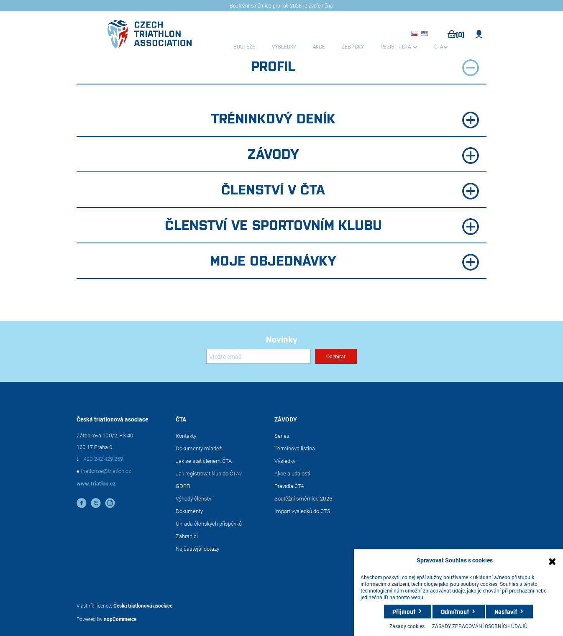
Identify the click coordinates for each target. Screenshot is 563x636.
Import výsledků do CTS (302, 511)
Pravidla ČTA (289, 486)
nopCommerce (120, 619)
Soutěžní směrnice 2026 (303, 498)
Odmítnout (455, 611)
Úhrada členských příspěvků (209, 523)
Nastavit (505, 611)
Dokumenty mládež (199, 448)
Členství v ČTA (350, 189)
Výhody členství (194, 498)
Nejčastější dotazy (197, 548)
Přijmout (403, 611)
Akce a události (292, 473)
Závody (363, 154)
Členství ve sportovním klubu (322, 225)
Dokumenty (189, 511)
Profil (365, 66)
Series (281, 435)
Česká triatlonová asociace (142, 605)
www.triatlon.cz (96, 483)
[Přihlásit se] (258, 356)
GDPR (183, 486)
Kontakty (186, 435)
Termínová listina (294, 448)
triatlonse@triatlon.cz (106, 471)
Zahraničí (187, 536)
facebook (82, 503)
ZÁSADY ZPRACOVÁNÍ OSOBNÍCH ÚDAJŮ (479, 626)
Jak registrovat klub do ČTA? (209, 473)
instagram (110, 503)
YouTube (96, 503)
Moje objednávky (344, 261)
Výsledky (284, 461)
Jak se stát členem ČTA (204, 461)
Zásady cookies (407, 626)
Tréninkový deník (345, 118)
